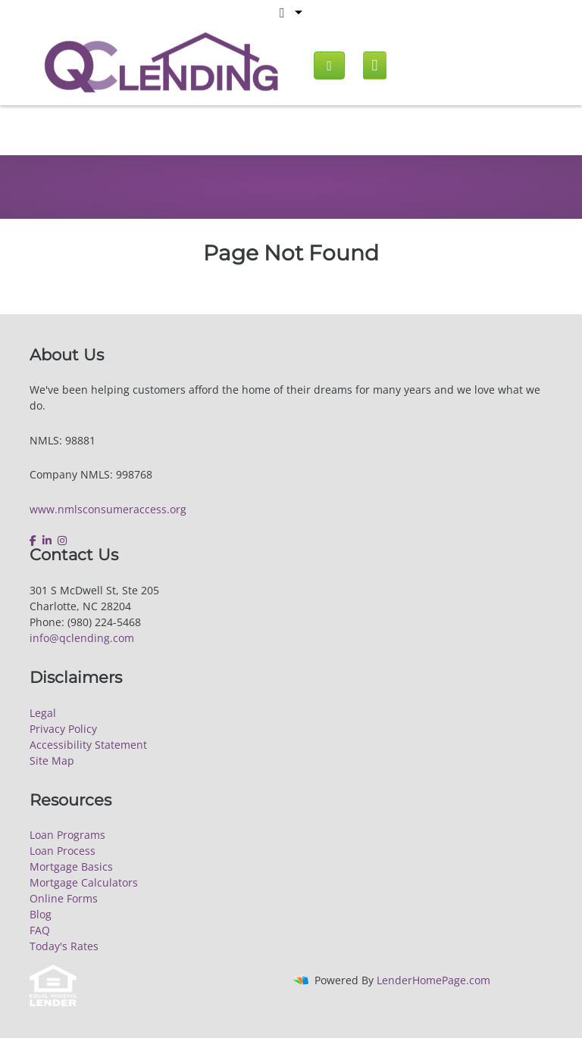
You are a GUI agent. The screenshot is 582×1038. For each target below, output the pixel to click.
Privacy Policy (63, 729)
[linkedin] (47, 540)
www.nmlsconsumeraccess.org (108, 509)
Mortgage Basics (71, 866)
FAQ (40, 930)
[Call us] (329, 65)
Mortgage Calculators (84, 882)
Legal (43, 713)
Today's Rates (64, 946)
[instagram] (62, 540)
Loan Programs (67, 835)
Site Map (52, 760)
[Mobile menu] (374, 65)
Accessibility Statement (88, 744)
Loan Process (62, 850)
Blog (41, 914)
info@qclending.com (82, 638)
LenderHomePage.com (433, 980)
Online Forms (64, 898)
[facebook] (34, 540)
